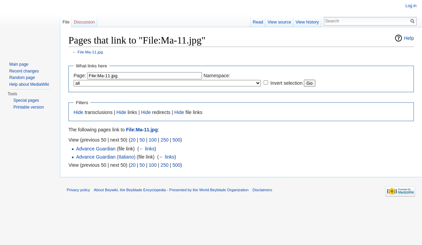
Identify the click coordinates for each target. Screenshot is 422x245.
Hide (78, 112)
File (65, 21)
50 (142, 140)
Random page (22, 77)
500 (176, 140)
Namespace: (216, 75)
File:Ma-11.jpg (90, 52)
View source (279, 21)
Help (409, 38)
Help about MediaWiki (29, 84)
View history (307, 21)
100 (153, 140)
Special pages (26, 100)
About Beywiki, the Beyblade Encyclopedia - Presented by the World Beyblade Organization (171, 190)
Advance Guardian (95, 148)
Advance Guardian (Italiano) (105, 157)
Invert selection (286, 83)
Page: (80, 75)
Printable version (28, 107)
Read (258, 21)
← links (147, 148)
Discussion (84, 21)
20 (133, 140)
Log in (411, 5)
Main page (18, 64)
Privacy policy (78, 190)
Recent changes (24, 71)
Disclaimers (262, 190)
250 (164, 140)
